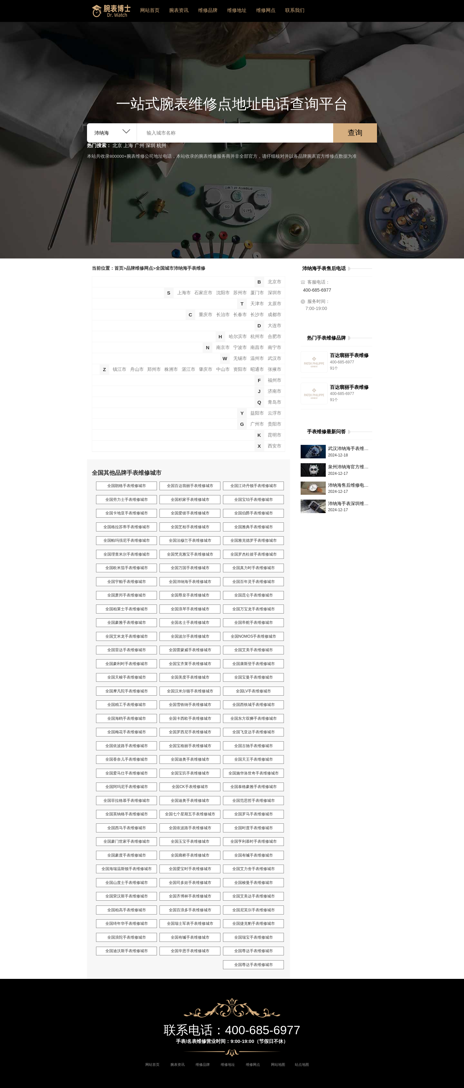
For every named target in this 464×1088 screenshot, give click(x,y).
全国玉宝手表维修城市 (190, 841)
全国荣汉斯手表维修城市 (126, 896)
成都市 (274, 314)
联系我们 (294, 10)
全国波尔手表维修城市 (190, 636)
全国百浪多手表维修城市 (190, 910)
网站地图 (278, 1064)
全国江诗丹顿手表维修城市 (253, 485)
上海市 (184, 292)
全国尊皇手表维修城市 (190, 595)
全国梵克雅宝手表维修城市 (190, 554)
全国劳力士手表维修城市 (126, 499)
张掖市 (274, 369)
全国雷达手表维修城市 (126, 650)
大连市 (274, 325)
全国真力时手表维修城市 (253, 568)
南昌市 (257, 347)
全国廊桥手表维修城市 (190, 855)
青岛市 (274, 402)
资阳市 (240, 369)
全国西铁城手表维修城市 (253, 704)
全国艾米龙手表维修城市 (126, 636)
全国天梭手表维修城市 (126, 677)
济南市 (274, 391)
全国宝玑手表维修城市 (190, 773)
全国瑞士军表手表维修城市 (190, 923)
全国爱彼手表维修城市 (190, 513)
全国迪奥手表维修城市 (190, 759)
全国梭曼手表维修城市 (253, 882)
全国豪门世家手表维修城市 (126, 841)
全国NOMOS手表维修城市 (253, 636)
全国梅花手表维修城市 (126, 732)
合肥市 (274, 336)
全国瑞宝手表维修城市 (253, 937)
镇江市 (119, 369)
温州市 (257, 358)
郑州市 (154, 369)
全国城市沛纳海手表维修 (180, 268)
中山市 (223, 369)
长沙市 (257, 314)
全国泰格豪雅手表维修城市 (253, 786)
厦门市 (257, 292)
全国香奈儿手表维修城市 (126, 759)
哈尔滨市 (238, 336)
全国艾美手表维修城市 (253, 650)
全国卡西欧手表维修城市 (190, 718)
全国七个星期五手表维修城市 (190, 814)
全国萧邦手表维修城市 (126, 595)
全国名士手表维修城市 (190, 622)
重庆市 (205, 314)
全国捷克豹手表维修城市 (253, 923)
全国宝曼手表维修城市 (253, 677)
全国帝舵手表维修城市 (253, 622)
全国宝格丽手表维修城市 (190, 746)
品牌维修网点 (139, 268)
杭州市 (257, 336)
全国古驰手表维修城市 (253, 746)
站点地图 (302, 1064)
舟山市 (137, 369)
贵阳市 (274, 424)
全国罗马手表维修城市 (253, 814)
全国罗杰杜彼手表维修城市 (253, 554)
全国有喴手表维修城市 (253, 855)
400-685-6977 (317, 290)
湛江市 (188, 369)
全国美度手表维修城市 (190, 677)
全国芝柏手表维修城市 (190, 527)
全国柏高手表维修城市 (126, 910)
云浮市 (274, 413)
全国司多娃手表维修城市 (190, 882)
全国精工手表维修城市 (126, 704)
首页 (118, 268)
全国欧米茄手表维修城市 (126, 568)
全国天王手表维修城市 (253, 759)
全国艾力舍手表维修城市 (253, 869)
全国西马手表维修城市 (126, 828)
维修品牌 (208, 10)
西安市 (274, 446)
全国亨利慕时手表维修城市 (253, 841)
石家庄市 (203, 292)
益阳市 (257, 413)
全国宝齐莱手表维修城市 (190, 663)
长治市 (223, 314)
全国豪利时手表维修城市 (126, 663)
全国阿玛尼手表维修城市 (126, 786)
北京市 (274, 281)
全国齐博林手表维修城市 (190, 896)
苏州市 (240, 292)
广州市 (257, 424)
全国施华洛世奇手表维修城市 (253, 773)
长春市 (240, 314)
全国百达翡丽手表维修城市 (190, 485)
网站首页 (150, 10)
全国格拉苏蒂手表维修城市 (126, 527)
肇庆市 (205, 369)
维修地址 (237, 10)
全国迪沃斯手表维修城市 (126, 951)
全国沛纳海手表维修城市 (190, 581)
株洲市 (171, 369)
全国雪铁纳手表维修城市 (190, 704)
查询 (355, 133)
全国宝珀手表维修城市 (253, 499)
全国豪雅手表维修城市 (126, 622)
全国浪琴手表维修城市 (190, 609)
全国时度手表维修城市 (253, 828)
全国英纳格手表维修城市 (126, 814)
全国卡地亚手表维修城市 (126, 513)
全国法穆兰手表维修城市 (190, 540)
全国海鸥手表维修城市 (126, 718)
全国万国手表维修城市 (190, 568)
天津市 (257, 303)
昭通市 (257, 369)
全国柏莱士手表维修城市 (126, 609)
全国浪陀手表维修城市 (126, 937)
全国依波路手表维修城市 (126, 746)
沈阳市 (223, 292)
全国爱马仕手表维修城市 (126, 773)
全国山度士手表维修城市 (126, 882)
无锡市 (240, 358)
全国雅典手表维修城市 (253, 527)
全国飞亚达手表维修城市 (253, 732)
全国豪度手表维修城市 (126, 855)
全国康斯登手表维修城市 (253, 663)
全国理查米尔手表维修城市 (126, 554)
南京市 (223, 347)
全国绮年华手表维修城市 (126, 923)
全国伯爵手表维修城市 (253, 513)
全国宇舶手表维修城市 (126, 581)
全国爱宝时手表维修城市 (190, 869)
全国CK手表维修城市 (190, 786)
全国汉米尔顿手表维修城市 (190, 691)
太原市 (274, 303)
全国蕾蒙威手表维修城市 (190, 650)
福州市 (274, 380)
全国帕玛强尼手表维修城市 (126, 540)
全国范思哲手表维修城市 (253, 800)
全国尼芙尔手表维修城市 (253, 910)
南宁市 (274, 347)
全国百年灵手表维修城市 (253, 581)
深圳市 (274, 292)
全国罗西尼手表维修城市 (190, 732)
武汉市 (274, 358)
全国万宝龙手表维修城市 (253, 609)
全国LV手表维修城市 (253, 691)
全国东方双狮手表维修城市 (253, 718)
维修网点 (266, 10)
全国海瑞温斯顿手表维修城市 (127, 869)
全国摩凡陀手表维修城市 (126, 691)
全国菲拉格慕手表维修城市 (126, 800)
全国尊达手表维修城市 (253, 951)
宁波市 (240, 347)
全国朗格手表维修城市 (126, 485)
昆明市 (274, 435)
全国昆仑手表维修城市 (253, 595)
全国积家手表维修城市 (190, 499)
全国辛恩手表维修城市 (190, 951)
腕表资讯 (178, 10)
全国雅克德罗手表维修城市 (253, 540)
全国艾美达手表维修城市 (253, 896)
